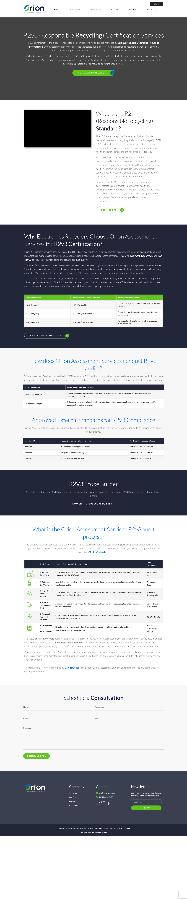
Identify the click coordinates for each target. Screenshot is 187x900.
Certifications (96, 9)
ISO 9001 (135, 255)
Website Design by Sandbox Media (93, 832)
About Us (58, 9)
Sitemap (126, 828)
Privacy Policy (116, 828)
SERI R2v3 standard (97, 552)
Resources (115, 9)
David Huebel (72, 667)
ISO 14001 (147, 255)
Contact (132, 9)
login (156, 4)
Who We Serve (76, 9)
